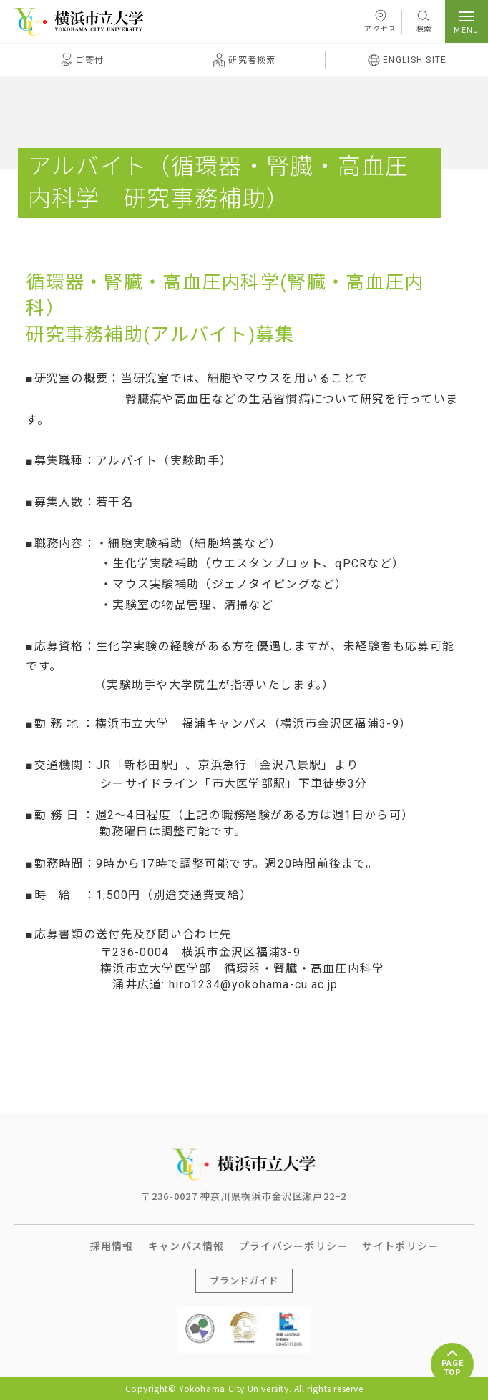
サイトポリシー (400, 1245)
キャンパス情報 (186, 1245)
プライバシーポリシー (293, 1245)
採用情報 (112, 1245)
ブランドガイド (244, 1280)
